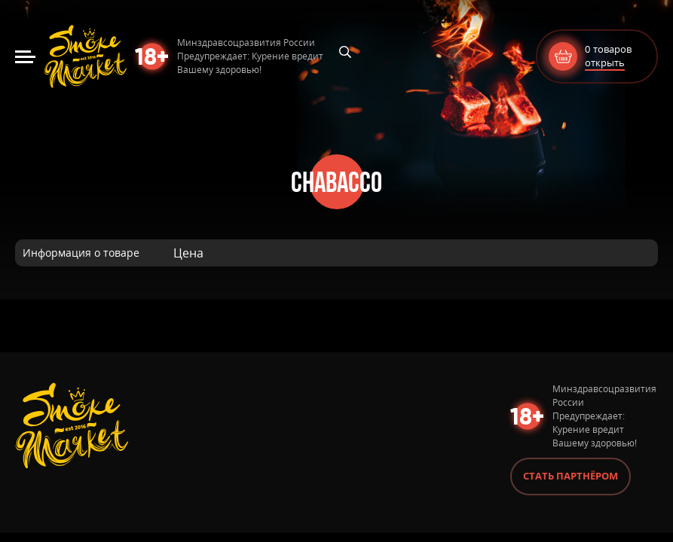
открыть (605, 62)
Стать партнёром (570, 476)
